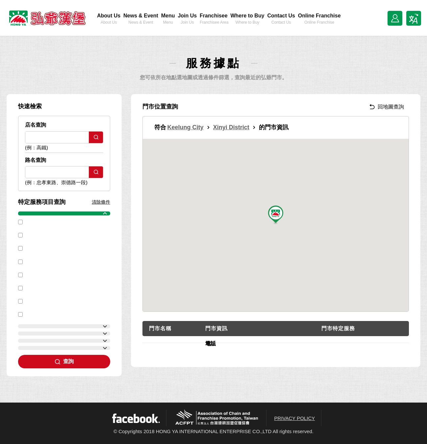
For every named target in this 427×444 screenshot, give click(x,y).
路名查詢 (35, 160)
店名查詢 (35, 125)
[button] (275, 215)
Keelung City (185, 127)
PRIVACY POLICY (294, 418)
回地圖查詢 (386, 107)
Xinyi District (231, 127)
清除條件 (101, 202)
